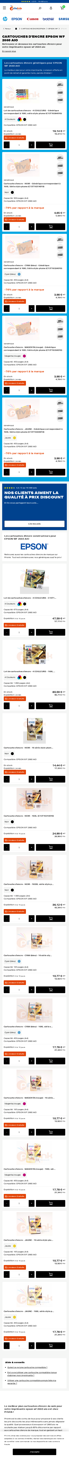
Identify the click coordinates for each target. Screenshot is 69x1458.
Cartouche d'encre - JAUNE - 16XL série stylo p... (29, 1311)
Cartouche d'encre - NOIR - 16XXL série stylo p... (29, 884)
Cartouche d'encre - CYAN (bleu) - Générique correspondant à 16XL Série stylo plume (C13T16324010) (33, 267)
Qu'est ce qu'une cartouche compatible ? (27, 1367)
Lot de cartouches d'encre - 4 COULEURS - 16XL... (29, 671)
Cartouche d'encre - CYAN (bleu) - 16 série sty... (28, 955)
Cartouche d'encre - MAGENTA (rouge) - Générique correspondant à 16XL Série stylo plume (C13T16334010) (33, 348)
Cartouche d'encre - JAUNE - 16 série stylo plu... (28, 1240)
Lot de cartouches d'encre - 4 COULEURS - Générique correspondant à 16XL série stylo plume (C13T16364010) (33, 112)
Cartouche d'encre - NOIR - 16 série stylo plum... (28, 748)
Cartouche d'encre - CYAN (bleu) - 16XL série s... (28, 1026)
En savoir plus (9, 51)
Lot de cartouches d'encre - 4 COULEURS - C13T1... (30, 598)
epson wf (54, 28)
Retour (8, 29)
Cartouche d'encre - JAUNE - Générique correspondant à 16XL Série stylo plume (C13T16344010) (33, 430)
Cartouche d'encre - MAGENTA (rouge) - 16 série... (29, 1098)
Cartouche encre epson (34, 28)
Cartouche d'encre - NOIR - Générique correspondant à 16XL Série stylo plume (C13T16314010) (32, 185)
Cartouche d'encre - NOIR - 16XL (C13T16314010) (29, 816)
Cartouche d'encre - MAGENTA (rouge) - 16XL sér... (30, 1169)
